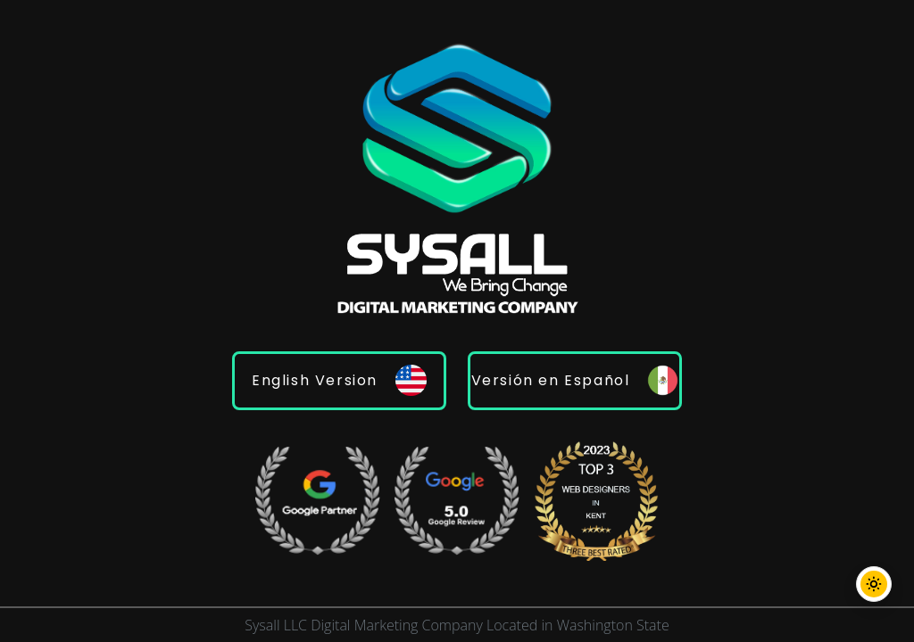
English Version (339, 380)
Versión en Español (575, 380)
